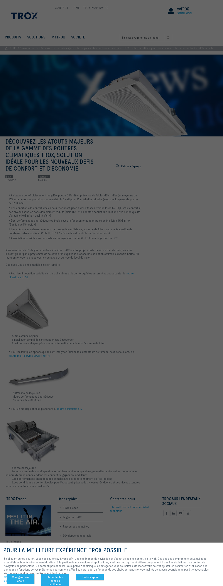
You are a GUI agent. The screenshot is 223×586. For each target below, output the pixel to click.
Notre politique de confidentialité (14, 579)
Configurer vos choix (20, 579)
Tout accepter (89, 577)
